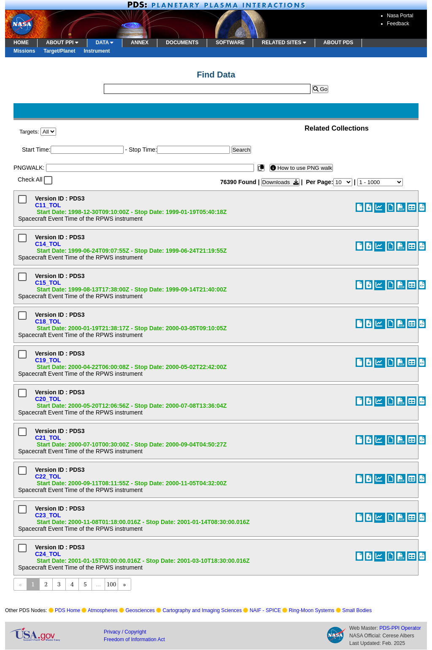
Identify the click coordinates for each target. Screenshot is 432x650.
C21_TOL (48, 437)
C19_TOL (48, 360)
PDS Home (67, 610)
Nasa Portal (400, 16)
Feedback (398, 24)
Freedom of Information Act (134, 639)
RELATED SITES (284, 42)
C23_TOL (48, 515)
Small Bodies (357, 610)
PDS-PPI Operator (400, 628)
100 (111, 584)
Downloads (280, 182)
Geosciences (140, 610)
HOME (21, 42)
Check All (30, 179)
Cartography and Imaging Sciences (202, 610)
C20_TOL (48, 399)
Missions (24, 51)
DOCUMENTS (182, 42)
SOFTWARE (230, 42)
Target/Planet (59, 51)
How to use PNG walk (301, 168)
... (98, 584)
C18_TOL (48, 321)
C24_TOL (48, 554)
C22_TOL (48, 476)
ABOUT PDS (339, 42)
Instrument (97, 51)
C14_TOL (48, 244)
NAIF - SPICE (265, 610)
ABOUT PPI (62, 42)
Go (320, 89)
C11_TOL (48, 205)
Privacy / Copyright (125, 632)
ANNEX (139, 42)
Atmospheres (103, 610)
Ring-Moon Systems (311, 610)
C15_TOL (48, 282)
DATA (104, 42)
